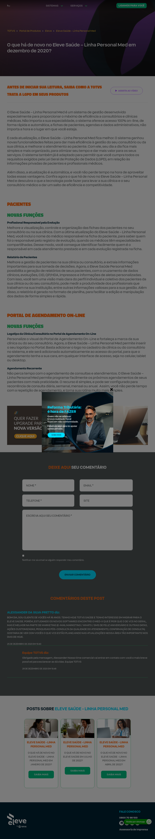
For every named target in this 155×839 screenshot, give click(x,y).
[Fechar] (111, 389)
